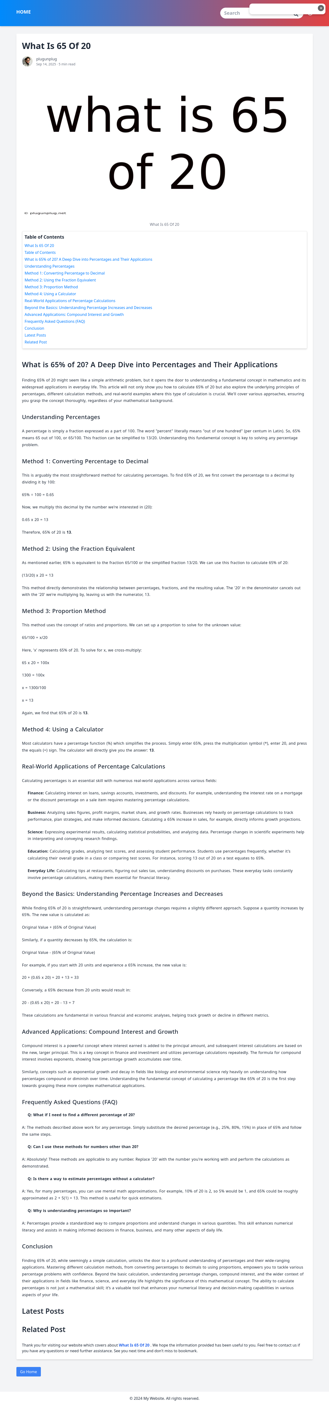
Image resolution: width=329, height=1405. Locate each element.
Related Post (36, 342)
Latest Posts (35, 335)
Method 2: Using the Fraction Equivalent (60, 280)
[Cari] (296, 14)
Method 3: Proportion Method (51, 287)
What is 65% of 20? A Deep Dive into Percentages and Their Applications (89, 259)
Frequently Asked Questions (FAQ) (55, 321)
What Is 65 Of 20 (39, 245)
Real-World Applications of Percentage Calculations (70, 300)
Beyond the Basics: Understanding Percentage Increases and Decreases (88, 307)
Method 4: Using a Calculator (50, 293)
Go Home (28, 1371)
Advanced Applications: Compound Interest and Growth (74, 314)
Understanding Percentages (50, 266)
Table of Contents (40, 252)
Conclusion (34, 328)
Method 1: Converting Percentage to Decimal (65, 273)
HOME (23, 12)
